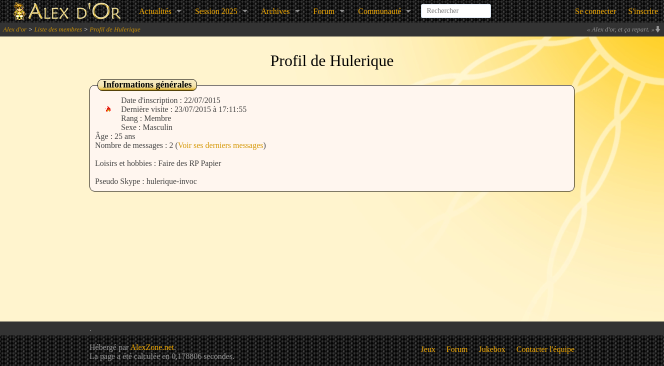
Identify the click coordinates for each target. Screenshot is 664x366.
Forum (324, 11)
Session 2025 (216, 11)
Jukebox (492, 349)
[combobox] (456, 7)
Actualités (155, 11)
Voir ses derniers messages (221, 145)
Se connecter (595, 11)
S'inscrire (643, 11)
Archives (275, 11)
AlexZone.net (152, 347)
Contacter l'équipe (545, 349)
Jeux (428, 349)
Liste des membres (58, 29)
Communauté (379, 11)
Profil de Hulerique (115, 29)
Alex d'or (14, 29)
